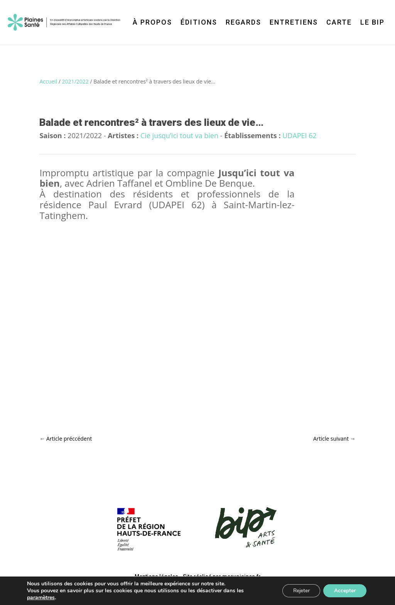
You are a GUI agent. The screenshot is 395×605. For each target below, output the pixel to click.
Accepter (344, 590)
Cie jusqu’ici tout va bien (179, 135)
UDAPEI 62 (299, 135)
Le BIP (372, 22)
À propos (152, 22)
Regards (243, 22)
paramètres (41, 597)
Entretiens (294, 22)
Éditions (199, 22)
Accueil (48, 81)
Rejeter (298, 590)
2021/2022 (75, 81)
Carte (339, 22)
